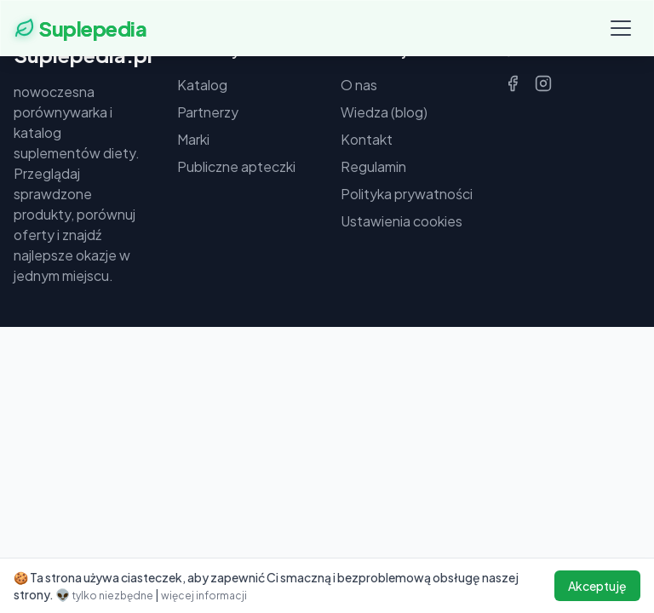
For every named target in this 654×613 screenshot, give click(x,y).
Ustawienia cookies (401, 221)
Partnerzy (207, 112)
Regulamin (373, 166)
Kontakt (367, 139)
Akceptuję (597, 585)
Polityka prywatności (407, 194)
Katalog (202, 85)
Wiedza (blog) (384, 112)
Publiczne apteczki (236, 166)
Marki (193, 139)
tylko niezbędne (113, 595)
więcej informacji (204, 595)
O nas (359, 85)
